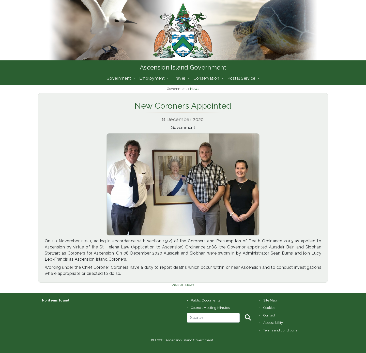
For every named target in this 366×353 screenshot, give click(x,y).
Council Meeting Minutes (210, 308)
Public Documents (205, 300)
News (194, 89)
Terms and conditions (280, 330)
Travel (179, 78)
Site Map (270, 300)
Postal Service (241, 78)
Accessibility (273, 323)
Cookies (269, 308)
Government (119, 78)
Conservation (206, 78)
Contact (269, 315)
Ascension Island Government (183, 67)
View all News (183, 285)
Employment (152, 78)
